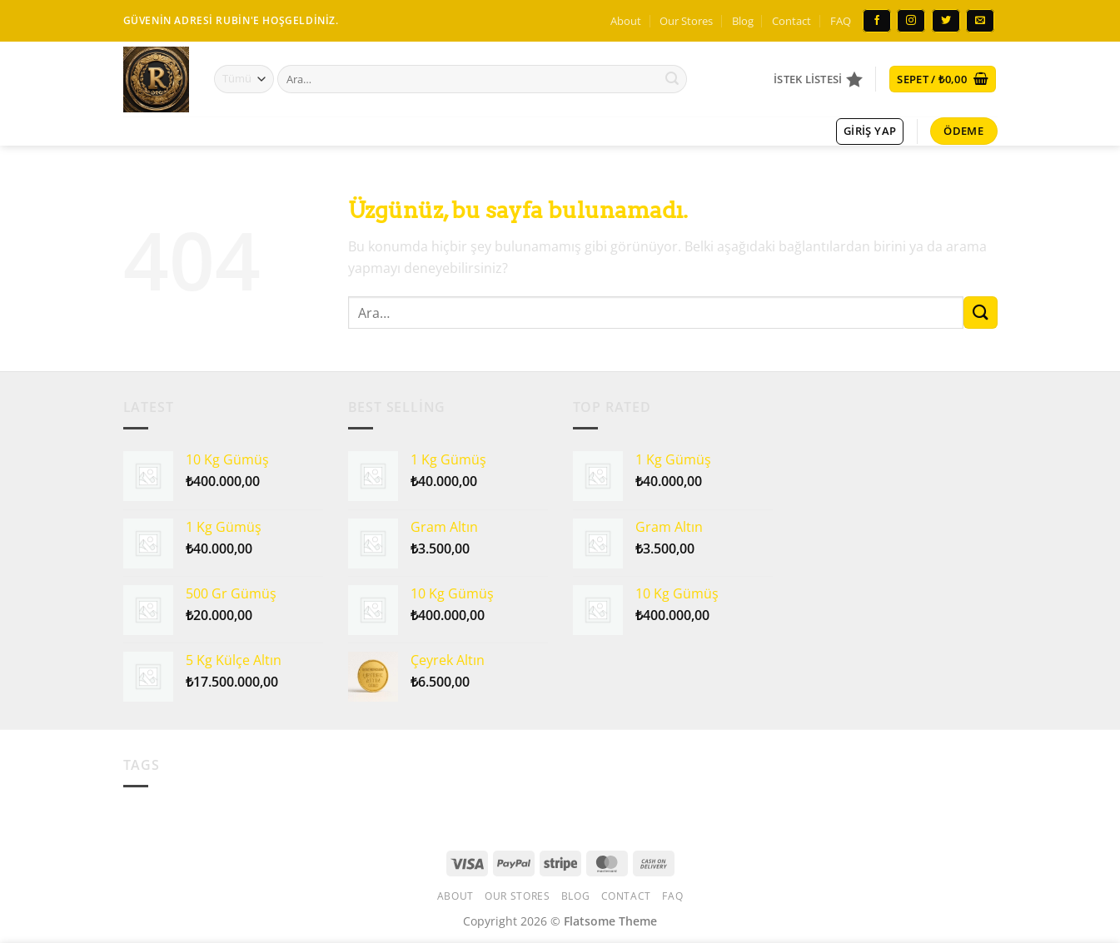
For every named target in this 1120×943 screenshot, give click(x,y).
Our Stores (686, 20)
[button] (942, 79)
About (625, 20)
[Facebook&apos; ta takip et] (877, 20)
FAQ (840, 20)
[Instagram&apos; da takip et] (911, 20)
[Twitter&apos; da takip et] (946, 20)
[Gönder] (672, 79)
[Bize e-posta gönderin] (980, 20)
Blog (743, 20)
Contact (791, 20)
